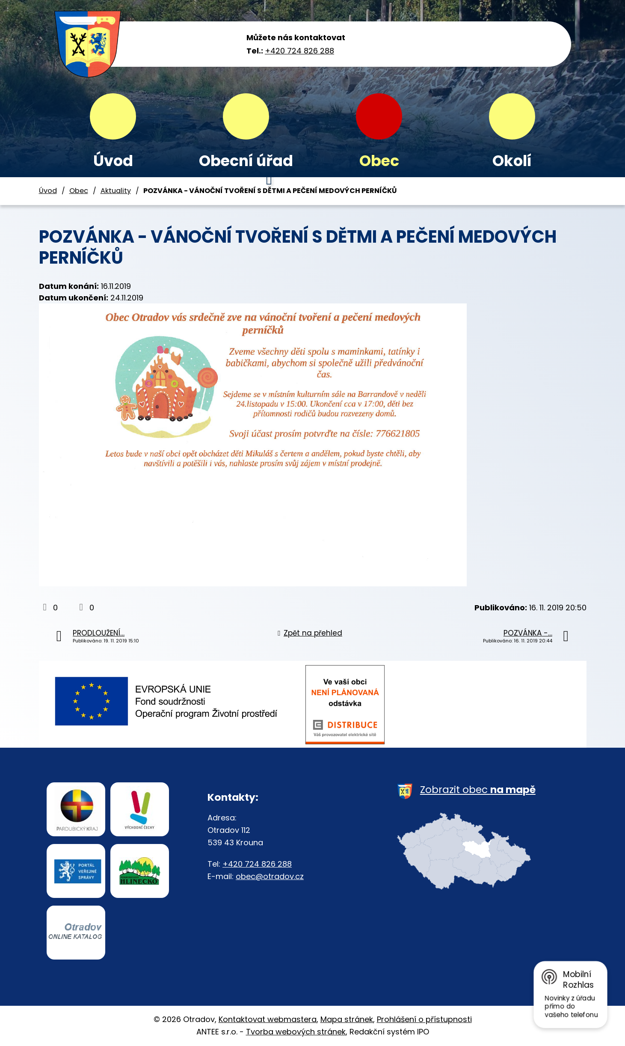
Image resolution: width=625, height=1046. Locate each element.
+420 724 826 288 (299, 50)
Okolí (512, 160)
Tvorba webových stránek (296, 1031)
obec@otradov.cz (270, 876)
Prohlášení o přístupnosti (424, 1019)
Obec (379, 160)
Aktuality (116, 191)
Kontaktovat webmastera (268, 1019)
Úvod (113, 160)
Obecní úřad (246, 160)
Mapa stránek (346, 1019)
